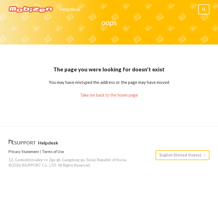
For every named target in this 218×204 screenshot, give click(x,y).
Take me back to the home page (109, 94)
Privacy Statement (24, 151)
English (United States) (181, 155)
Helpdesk (69, 9)
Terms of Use (53, 151)
